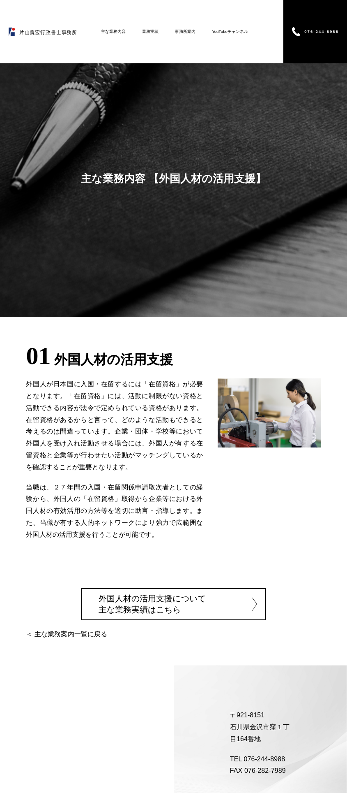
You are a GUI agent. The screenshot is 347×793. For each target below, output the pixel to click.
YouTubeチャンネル (230, 31)
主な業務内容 (113, 31)
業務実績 (150, 31)
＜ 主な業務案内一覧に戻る (66, 634)
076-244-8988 (321, 31)
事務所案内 (185, 31)
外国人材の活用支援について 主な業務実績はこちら (152, 604)
